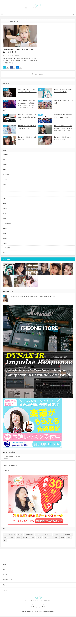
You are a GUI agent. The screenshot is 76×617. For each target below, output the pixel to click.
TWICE (56, 537)
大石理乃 (69, 537)
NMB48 (4, 189)
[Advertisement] (38, 555)
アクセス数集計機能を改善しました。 (13, 456)
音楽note (5, 164)
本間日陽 (56, 534)
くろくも (39, 537)
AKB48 (4, 184)
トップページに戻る (39, 74)
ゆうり (18, 537)
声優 (4, 159)
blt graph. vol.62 (7, 470)
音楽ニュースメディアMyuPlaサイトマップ (13, 585)
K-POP (4, 169)
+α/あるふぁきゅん (29, 534)
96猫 (61, 534)
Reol (5, 534)
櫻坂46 (4, 218)
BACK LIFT (25, 537)
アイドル (5, 179)
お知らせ (5, 590)
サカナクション (11, 534)
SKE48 (4, 213)
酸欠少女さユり (68, 534)
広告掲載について (7, 579)
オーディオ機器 (6, 247)
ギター (4, 252)
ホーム (4, 564)
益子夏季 (6, 537)
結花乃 (62, 537)
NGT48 (4, 198)
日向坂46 (5, 208)
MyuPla (38, 4)
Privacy (5, 574)
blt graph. (32, 537)
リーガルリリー (39, 534)
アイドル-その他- (9, 55)
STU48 (4, 194)
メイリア (12, 537)
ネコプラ (20, 534)
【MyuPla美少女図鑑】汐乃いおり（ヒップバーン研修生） (19, 50)
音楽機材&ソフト (7, 243)
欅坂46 (4, 233)
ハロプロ (5, 228)
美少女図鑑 (16, 55)
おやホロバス (48, 534)
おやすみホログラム (48, 537)
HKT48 (4, 203)
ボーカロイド (6, 174)
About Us (5, 569)
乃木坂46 (5, 238)
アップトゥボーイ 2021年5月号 (11, 465)
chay (5, 540)
